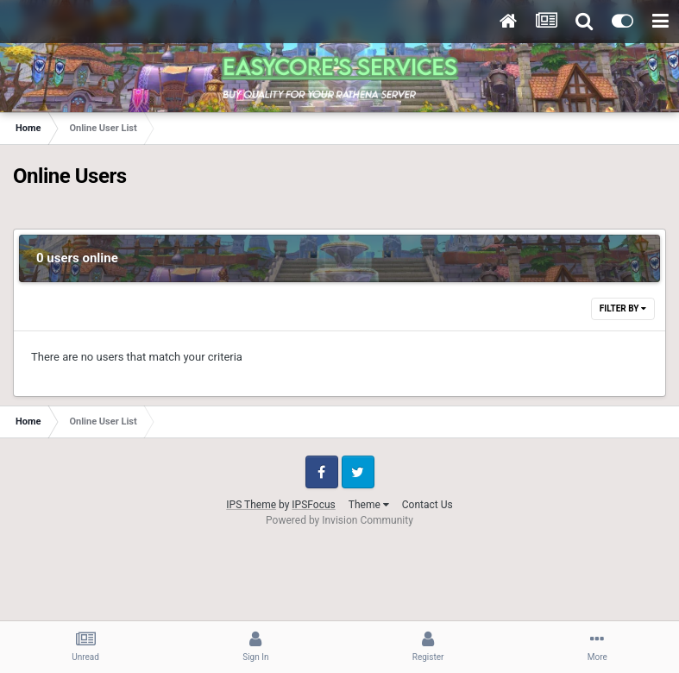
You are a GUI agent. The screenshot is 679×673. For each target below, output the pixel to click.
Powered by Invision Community (339, 520)
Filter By (623, 308)
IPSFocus (313, 505)
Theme (369, 505)
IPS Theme (251, 505)
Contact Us (427, 505)
